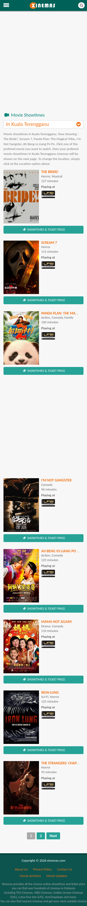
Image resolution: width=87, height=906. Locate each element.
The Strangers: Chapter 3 (63, 763)
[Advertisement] (43, 63)
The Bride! (50, 172)
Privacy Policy (42, 869)
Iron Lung (50, 692)
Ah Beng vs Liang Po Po (61, 551)
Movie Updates (56, 876)
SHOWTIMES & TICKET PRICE (43, 230)
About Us (21, 869)
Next (53, 836)
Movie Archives (30, 876)
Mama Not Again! (56, 621)
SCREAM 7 (49, 242)
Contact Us (64, 869)
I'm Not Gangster (56, 480)
